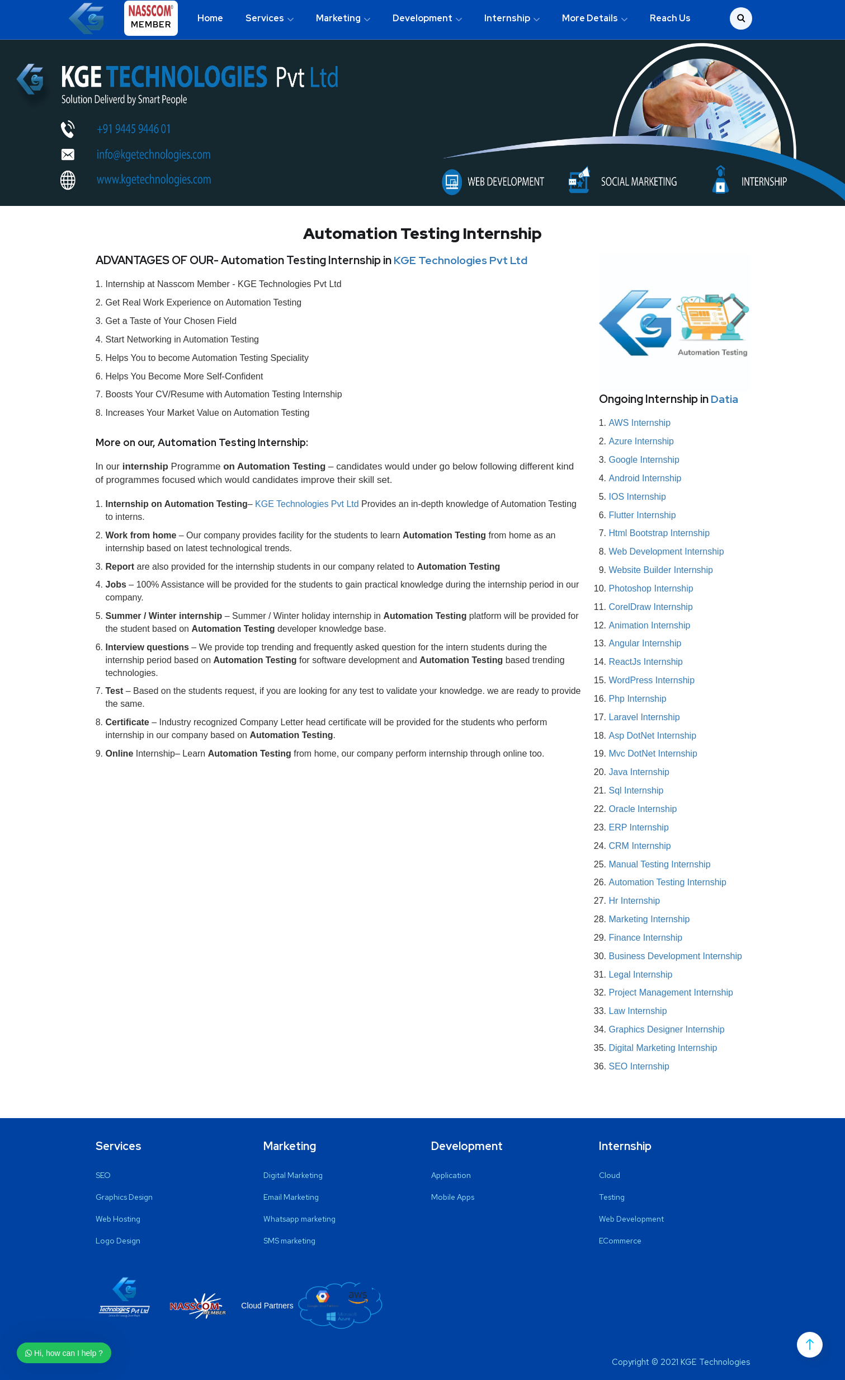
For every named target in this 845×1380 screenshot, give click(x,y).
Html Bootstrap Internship (659, 533)
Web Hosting (118, 1219)
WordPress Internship (652, 680)
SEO (103, 1175)
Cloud (609, 1175)
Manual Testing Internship (660, 864)
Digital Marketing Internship (663, 1048)
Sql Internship (636, 790)
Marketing (338, 18)
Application (451, 1175)
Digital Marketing (293, 1175)
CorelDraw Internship (651, 607)
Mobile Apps (452, 1197)
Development (422, 18)
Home (210, 18)
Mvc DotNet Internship (653, 753)
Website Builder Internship (661, 570)
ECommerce (620, 1241)
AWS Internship (640, 423)
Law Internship (638, 1011)
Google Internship (644, 459)
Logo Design (118, 1241)
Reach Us (670, 18)
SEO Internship (639, 1066)
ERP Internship (639, 827)
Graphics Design (124, 1197)
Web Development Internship (666, 551)
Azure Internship (641, 441)
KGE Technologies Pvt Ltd (461, 260)
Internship (507, 18)
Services (265, 18)
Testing (612, 1197)
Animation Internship (650, 625)
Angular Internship (645, 643)
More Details (590, 18)
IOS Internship (637, 496)
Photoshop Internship (651, 588)
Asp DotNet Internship (653, 735)
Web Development (631, 1219)
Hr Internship (634, 900)
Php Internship (638, 698)
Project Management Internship (671, 992)
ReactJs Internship (646, 661)
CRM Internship (640, 846)
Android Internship (645, 478)
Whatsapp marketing (299, 1219)
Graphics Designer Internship (667, 1029)
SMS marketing (289, 1241)
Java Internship (639, 772)
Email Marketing (291, 1197)
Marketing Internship (649, 919)
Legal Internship (641, 974)
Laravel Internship (644, 717)
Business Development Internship (675, 956)
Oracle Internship (643, 809)
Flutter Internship (642, 515)
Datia (724, 399)
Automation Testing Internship (668, 882)
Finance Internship (646, 937)
